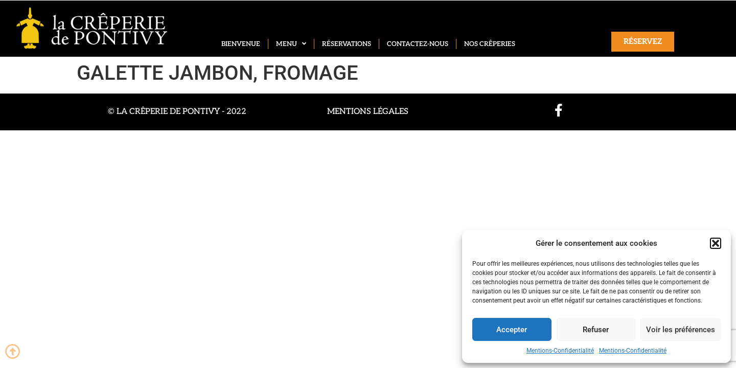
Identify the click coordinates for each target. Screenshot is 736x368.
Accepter (511, 329)
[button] (715, 243)
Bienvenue (240, 44)
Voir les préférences (680, 329)
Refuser (596, 329)
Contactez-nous (417, 44)
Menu (291, 44)
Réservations (346, 44)
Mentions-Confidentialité (560, 350)
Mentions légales (367, 112)
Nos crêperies (489, 44)
